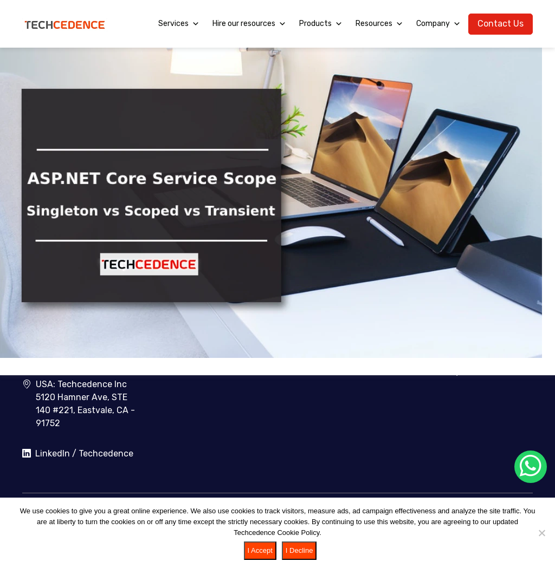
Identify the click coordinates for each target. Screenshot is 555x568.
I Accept (260, 550)
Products (321, 24)
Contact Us (500, 23)
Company (438, 24)
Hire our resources (249, 24)
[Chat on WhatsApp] (530, 467)
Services (178, 24)
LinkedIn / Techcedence (77, 453)
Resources (379, 24)
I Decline (299, 550)
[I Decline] (541, 532)
